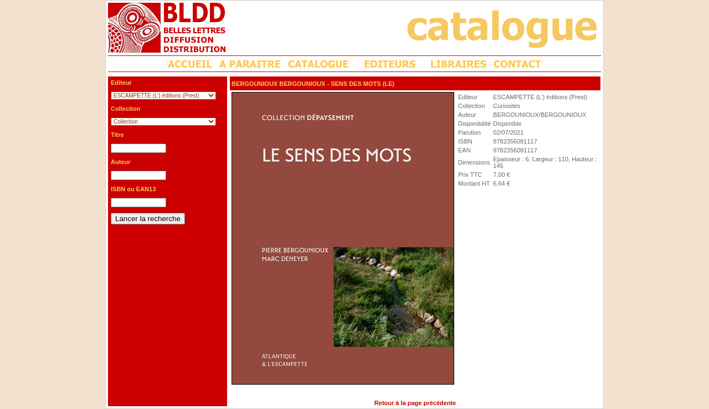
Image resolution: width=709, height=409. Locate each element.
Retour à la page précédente (415, 403)
